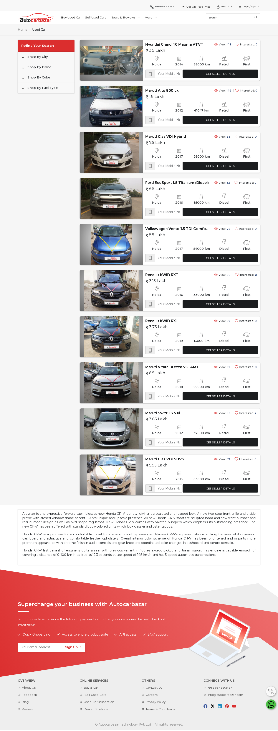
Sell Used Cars (95, 18)
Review (27, 710)
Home (23, 30)
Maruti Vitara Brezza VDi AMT (154, 368)
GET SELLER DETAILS (214, 74)
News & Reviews (126, 18)
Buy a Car (91, 688)
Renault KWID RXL (143, 322)
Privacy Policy (156, 703)
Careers (151, 696)
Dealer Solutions (96, 710)
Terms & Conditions (160, 710)
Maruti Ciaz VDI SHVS (146, 460)
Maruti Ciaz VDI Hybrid (147, 137)
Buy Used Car (71, 18)
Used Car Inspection (99, 703)
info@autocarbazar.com (226, 696)
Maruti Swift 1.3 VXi (144, 414)
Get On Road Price (193, 7)
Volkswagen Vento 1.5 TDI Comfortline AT (165, 230)
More (151, 18)
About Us (29, 688)
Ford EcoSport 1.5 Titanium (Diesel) (159, 184)
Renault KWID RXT (143, 276)
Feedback (222, 7)
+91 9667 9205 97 (160, 7)
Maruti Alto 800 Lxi (144, 91)
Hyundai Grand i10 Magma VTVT (156, 45)
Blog (25, 703)
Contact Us (154, 688)
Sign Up (73, 648)
